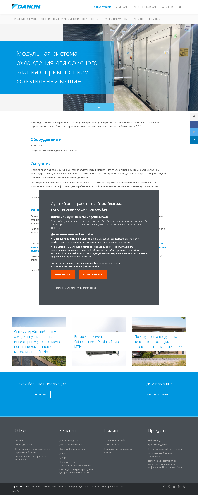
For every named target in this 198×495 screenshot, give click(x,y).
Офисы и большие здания (73, 448)
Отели (62, 457)
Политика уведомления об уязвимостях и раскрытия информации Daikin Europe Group (165, 464)
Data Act (16, 491)
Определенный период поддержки (160, 455)
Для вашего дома (68, 440)
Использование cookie (55, 486)
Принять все (62, 274)
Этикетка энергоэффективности (165, 448)
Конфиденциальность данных (84, 486)
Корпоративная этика (113, 486)
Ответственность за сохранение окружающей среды (32, 450)
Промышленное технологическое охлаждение (75, 464)
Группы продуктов (115, 18)
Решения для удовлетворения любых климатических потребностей (56, 18)
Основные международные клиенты (118, 450)
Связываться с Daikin (115, 440)
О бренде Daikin (23, 444)
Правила (36, 486)
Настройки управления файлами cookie (75, 287)
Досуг (62, 453)
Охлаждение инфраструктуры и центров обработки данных (76, 471)
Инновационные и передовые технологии (30, 458)
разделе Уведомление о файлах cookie (76, 266)
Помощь (154, 18)
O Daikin (19, 440)
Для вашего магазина (70, 444)
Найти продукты (156, 440)
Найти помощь (112, 444)
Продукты (138, 18)
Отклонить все (92, 274)
